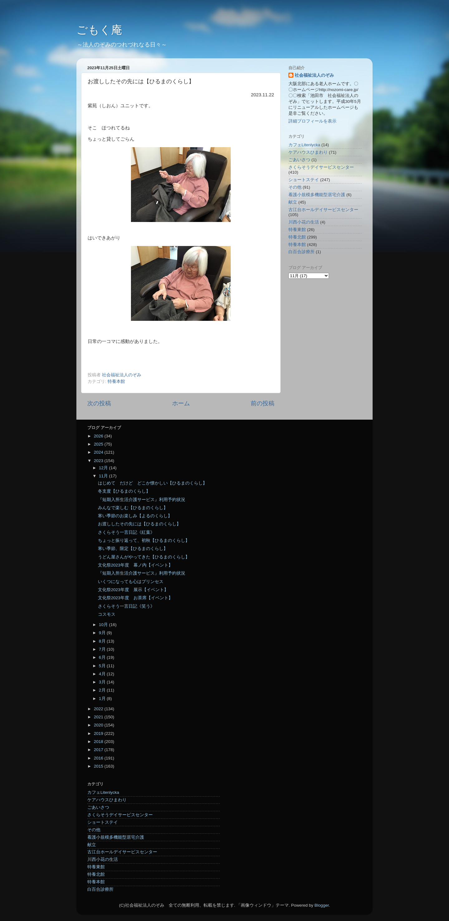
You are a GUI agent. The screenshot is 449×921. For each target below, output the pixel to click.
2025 (99, 444)
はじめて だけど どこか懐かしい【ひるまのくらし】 (152, 483)
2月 (103, 690)
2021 (99, 717)
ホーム (181, 403)
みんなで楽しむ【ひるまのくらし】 (133, 507)
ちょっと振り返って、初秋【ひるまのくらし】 (144, 540)
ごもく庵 (99, 29)
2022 (99, 708)
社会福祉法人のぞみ (314, 75)
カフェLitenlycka (304, 144)
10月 (104, 624)
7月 (103, 649)
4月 (103, 674)
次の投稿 (99, 403)
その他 (295, 187)
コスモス (106, 614)
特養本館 (116, 381)
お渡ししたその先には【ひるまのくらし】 (139, 524)
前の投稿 (262, 403)
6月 (103, 657)
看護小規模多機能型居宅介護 (316, 194)
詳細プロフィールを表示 (312, 121)
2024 (99, 452)
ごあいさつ (299, 159)
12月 (104, 467)
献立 (292, 202)
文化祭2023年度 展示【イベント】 (133, 589)
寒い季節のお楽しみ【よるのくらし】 (135, 516)
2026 (99, 436)
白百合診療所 (301, 251)
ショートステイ (303, 179)
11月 (104, 476)
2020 (99, 725)
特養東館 (297, 229)
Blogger (322, 905)
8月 (103, 641)
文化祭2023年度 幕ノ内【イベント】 (135, 565)
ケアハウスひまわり (308, 152)
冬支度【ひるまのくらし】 (124, 491)
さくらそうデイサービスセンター (321, 167)
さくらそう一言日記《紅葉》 (126, 532)
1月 (103, 698)
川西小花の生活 (303, 222)
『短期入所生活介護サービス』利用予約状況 (141, 499)
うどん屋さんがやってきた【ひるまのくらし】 (144, 557)
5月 (103, 665)
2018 (99, 741)
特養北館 (297, 237)
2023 (99, 460)
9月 (103, 632)
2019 (99, 733)
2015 (99, 766)
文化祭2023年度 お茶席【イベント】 (135, 598)
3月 (103, 682)
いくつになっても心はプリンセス (130, 581)
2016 (99, 758)
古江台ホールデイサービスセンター (323, 209)
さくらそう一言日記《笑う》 (126, 606)
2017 (99, 749)
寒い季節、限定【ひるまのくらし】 (133, 548)
